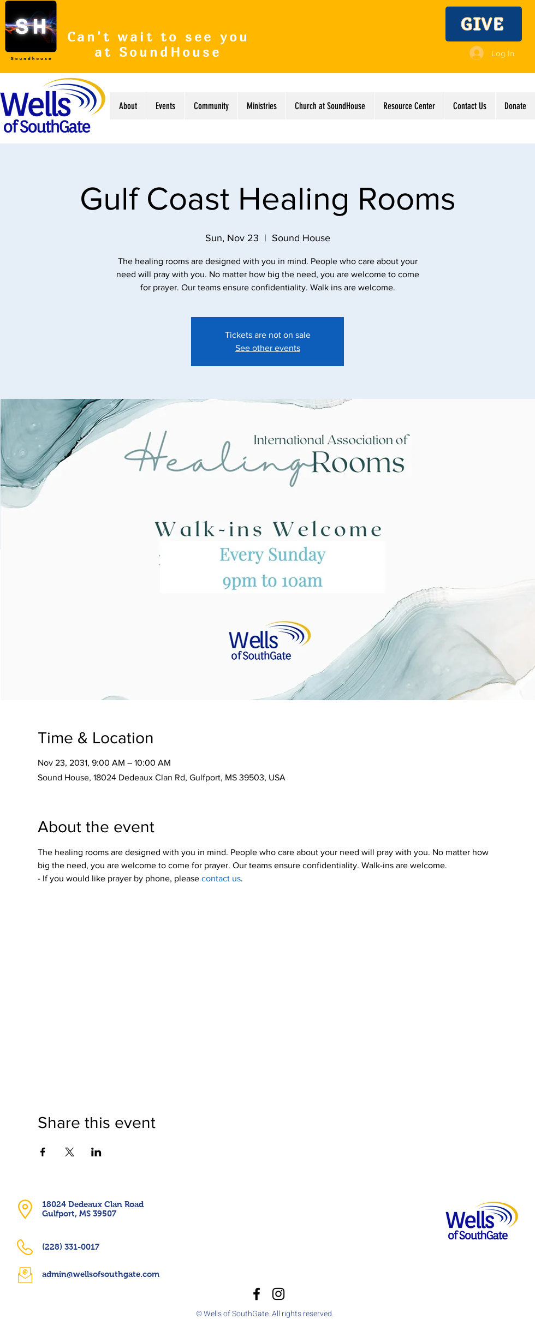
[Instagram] (278, 1294)
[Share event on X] (69, 1152)
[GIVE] (483, 24)
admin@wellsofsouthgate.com (100, 1274)
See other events (267, 348)
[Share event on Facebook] (43, 1152)
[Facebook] (256, 1294)
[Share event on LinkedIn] (96, 1152)
